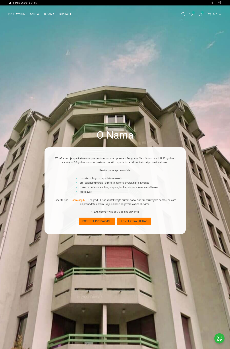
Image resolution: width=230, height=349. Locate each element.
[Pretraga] (183, 14)
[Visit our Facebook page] (212, 2)
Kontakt (65, 14)
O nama (49, 14)
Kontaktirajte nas (134, 221)
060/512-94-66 (29, 2)
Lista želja (193, 12)
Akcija (34, 14)
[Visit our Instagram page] (219, 2)
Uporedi (202, 12)
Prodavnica (16, 14)
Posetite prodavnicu (96, 221)
